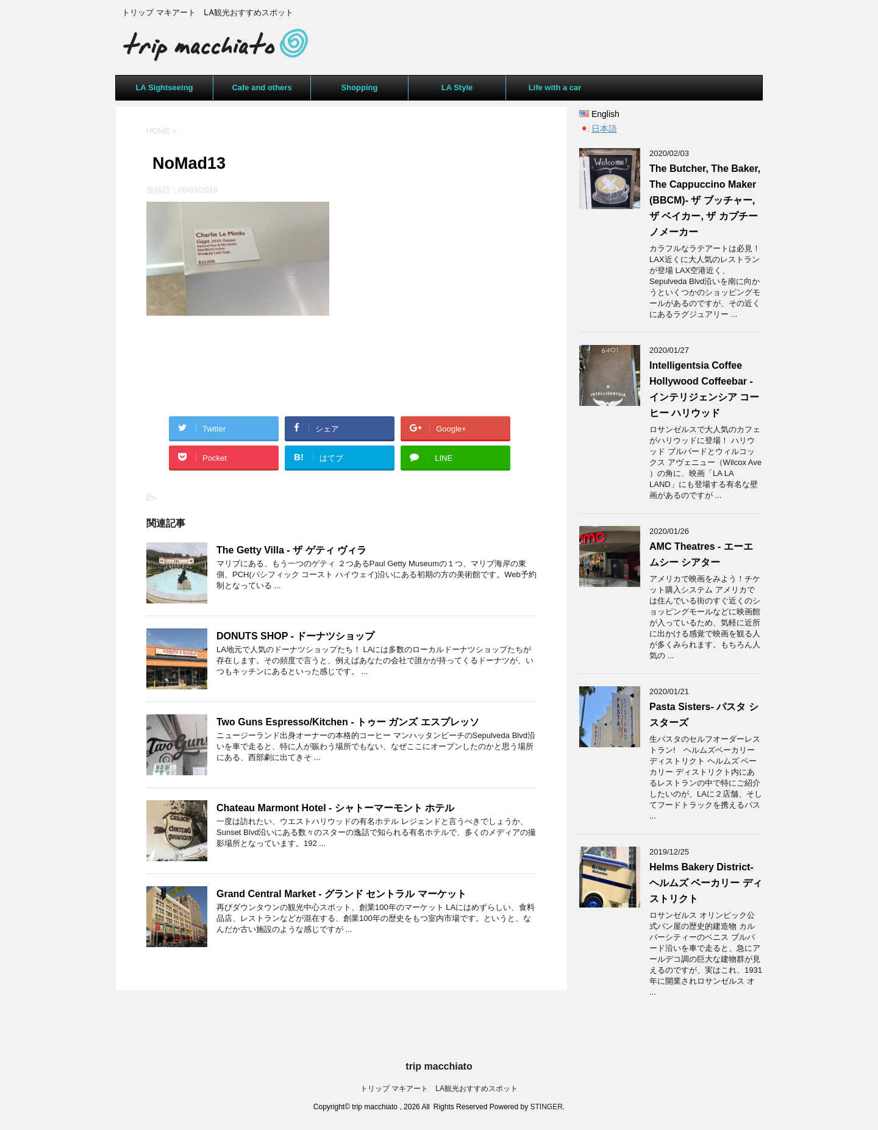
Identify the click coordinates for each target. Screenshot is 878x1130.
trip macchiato (438, 1066)
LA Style (457, 87)
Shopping (359, 87)
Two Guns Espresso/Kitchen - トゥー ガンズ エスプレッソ (347, 722)
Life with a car (555, 87)
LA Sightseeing (164, 87)
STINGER (546, 1107)
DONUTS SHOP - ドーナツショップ (295, 636)
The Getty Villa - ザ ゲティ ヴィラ (291, 550)
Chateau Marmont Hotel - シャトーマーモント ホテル (335, 808)
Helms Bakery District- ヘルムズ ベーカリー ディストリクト (705, 883)
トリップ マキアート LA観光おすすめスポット (439, 1088)
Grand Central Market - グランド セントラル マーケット (341, 894)
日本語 (604, 128)
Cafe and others (261, 87)
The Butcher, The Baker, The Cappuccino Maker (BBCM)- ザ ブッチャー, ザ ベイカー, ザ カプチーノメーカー (704, 200)
